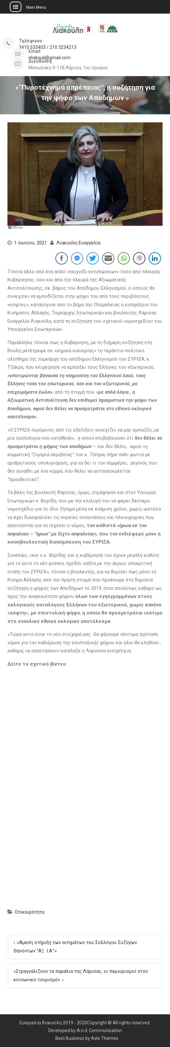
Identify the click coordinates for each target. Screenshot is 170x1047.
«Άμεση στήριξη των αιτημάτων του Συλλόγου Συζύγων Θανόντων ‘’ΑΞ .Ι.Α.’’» (75, 947)
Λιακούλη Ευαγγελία (78, 243)
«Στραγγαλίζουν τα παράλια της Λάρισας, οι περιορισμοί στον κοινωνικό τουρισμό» (81, 975)
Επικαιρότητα (29, 912)
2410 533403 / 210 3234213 (47, 47)
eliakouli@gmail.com (49, 58)
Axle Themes (104, 1038)
